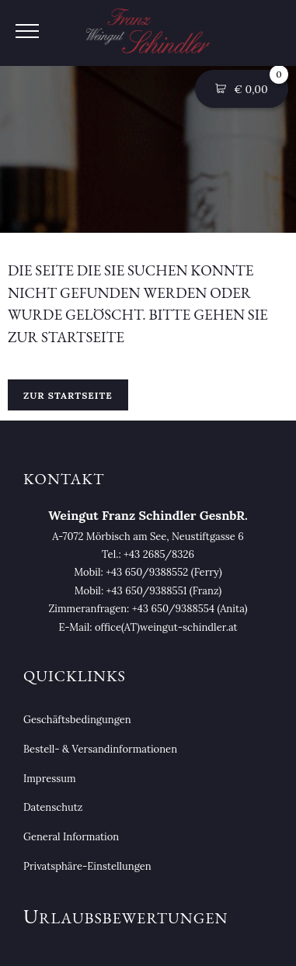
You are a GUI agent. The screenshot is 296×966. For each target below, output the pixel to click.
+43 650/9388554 (173, 608)
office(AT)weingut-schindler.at (166, 627)
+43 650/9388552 (147, 572)
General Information (71, 836)
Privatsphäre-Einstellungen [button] (87, 866)
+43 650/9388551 (146, 590)
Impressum (49, 778)
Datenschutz (52, 807)
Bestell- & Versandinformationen (100, 749)
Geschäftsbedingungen (77, 719)
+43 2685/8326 (159, 554)
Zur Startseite (68, 395)
